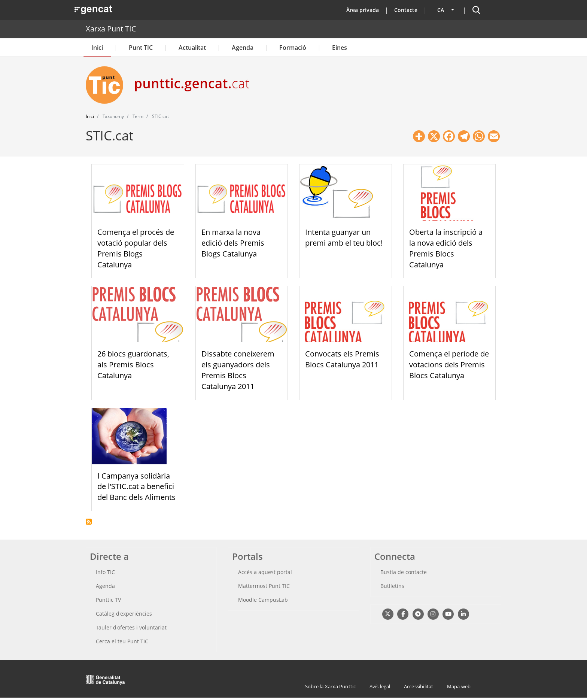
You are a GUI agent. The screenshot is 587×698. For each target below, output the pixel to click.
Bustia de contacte (403, 572)
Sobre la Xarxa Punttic (330, 686)
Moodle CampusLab (263, 599)
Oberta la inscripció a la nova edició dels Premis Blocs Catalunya (446, 248)
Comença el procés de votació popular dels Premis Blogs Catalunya (135, 248)
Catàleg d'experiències (124, 613)
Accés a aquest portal (265, 572)
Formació (292, 47)
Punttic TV (108, 599)
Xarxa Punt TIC (111, 29)
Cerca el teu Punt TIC (122, 641)
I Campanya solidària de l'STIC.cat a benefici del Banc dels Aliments (136, 487)
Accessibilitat (419, 686)
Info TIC (105, 572)
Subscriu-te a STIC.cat (89, 522)
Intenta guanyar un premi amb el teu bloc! (344, 237)
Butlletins (392, 585)
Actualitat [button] (192, 47)
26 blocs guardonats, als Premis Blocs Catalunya (133, 364)
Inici (97, 47)
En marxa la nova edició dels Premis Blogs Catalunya (232, 243)
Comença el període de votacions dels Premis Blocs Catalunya (449, 364)
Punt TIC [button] (141, 47)
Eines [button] (339, 47)
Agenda (242, 47)
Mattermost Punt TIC (264, 585)
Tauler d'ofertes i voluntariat (131, 627)
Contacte (405, 9)
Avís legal (379, 686)
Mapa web (459, 686)
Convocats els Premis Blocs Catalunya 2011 (342, 359)
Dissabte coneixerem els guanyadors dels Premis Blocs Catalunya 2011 (237, 370)
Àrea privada (362, 9)
